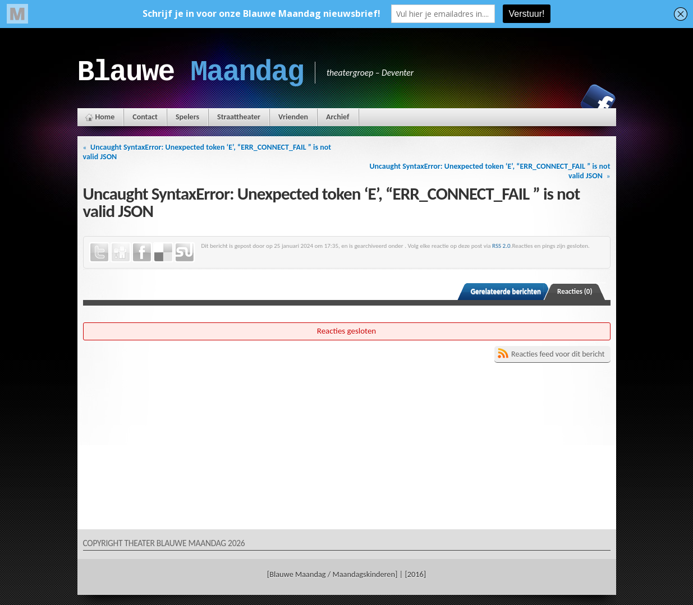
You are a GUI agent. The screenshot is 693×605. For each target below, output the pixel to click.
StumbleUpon (185, 252)
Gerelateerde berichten (506, 291)
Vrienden (293, 117)
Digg (121, 252)
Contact (145, 117)
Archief (337, 117)
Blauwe (190, 72)
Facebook (598, 101)
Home (105, 117)
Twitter (99, 252)
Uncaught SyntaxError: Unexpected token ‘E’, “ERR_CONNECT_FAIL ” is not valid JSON (207, 151)
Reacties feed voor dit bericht (557, 354)
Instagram (559, 101)
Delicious (163, 252)
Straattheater (238, 117)
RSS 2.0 (501, 246)
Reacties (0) (575, 291)
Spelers (187, 117)
